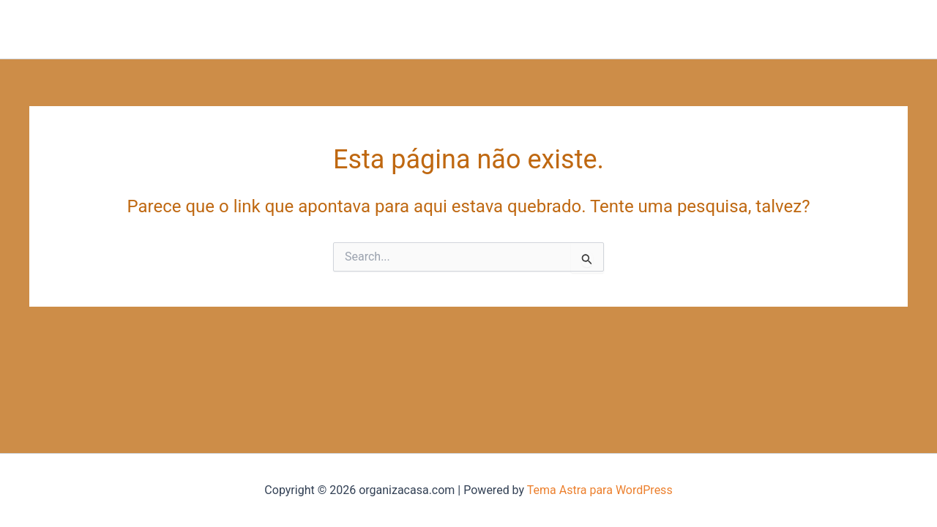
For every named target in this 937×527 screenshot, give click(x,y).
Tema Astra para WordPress (600, 490)
